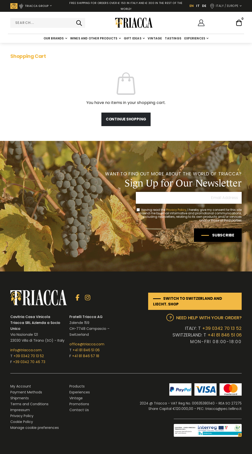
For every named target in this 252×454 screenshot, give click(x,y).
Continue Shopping (126, 119)
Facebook (77, 297)
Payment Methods (26, 392)
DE (204, 5)
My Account (20, 386)
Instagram (87, 297)
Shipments (19, 398)
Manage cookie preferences (34, 427)
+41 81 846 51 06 (86, 350)
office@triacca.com (86, 344)
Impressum (20, 409)
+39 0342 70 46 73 (29, 361)
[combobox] (47, 23)
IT (198, 5)
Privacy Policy (176, 210)
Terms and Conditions (29, 404)
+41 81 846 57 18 (85, 355)
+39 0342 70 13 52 (29, 355)
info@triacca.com (26, 350)
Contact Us (79, 409)
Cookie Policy (21, 421)
